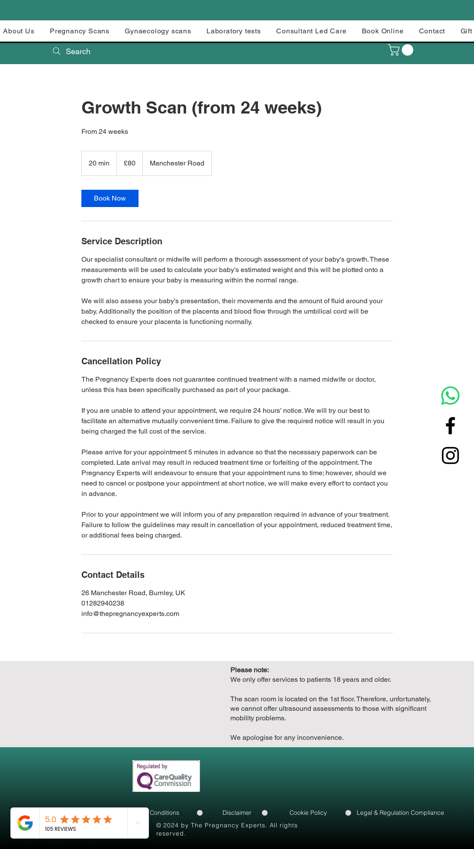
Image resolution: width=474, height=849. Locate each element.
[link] (110, 198)
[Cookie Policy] (308, 812)
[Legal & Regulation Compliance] (400, 812)
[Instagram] (450, 455)
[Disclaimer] (237, 812)
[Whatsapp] (450, 395)
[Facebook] (450, 425)
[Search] (71, 51)
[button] (402, 50)
